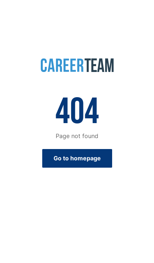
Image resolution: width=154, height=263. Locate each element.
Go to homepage (77, 158)
